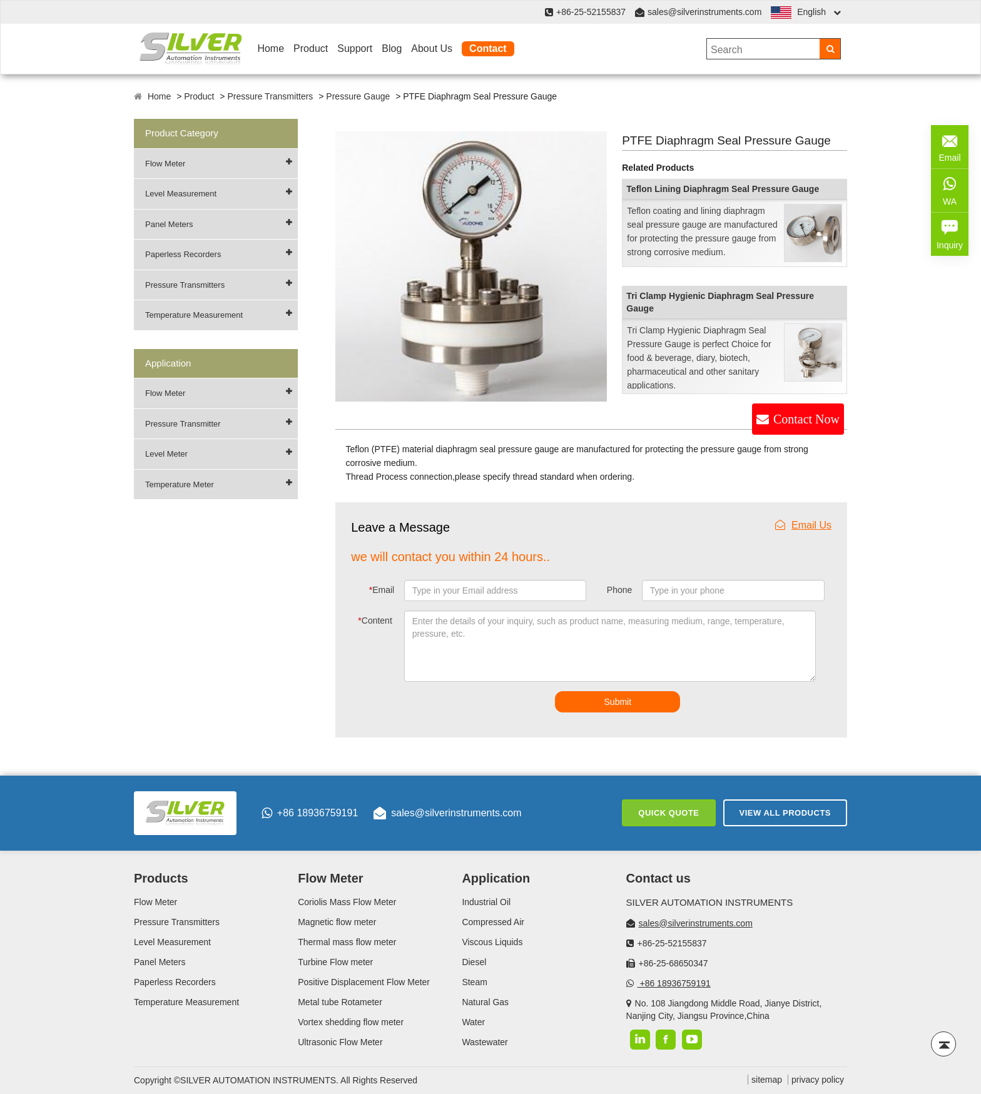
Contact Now (806, 419)
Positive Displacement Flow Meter (364, 982)
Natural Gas (485, 1002)
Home (270, 48)
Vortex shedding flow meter (351, 1022)
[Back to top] (943, 1043)
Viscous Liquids (492, 942)
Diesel (474, 962)
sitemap (766, 1080)
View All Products (785, 813)
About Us (431, 48)
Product (310, 48)
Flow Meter (165, 163)
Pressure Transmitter (183, 423)
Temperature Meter (179, 484)
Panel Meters (169, 224)
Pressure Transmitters (270, 96)
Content (375, 620)
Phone (619, 590)
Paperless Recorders (183, 254)
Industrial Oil (486, 902)
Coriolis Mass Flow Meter (347, 902)
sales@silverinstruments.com (704, 12)
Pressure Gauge (358, 96)
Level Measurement (180, 193)
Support (354, 48)
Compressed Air (493, 922)
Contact (488, 48)
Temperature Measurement (194, 315)
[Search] (830, 49)
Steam (474, 982)
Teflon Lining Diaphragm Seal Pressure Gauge (722, 189)
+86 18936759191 (310, 813)
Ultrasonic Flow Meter (340, 1042)
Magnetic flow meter (337, 922)
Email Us (803, 525)
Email (381, 590)
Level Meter (166, 453)
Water (473, 1022)
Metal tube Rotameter (340, 1002)
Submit (618, 702)
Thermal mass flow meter (347, 942)
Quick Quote (668, 813)
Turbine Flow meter (335, 962)
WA (949, 189)
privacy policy (817, 1080)
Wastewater (484, 1042)
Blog (392, 48)
